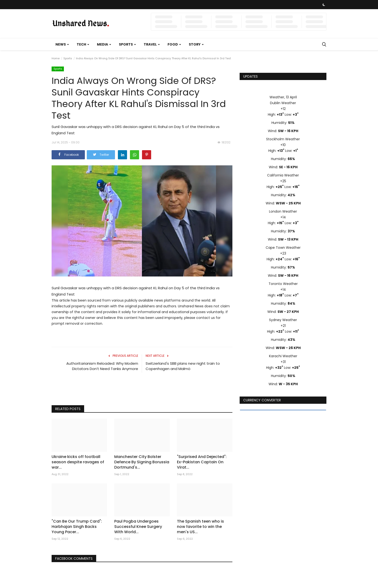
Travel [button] (152, 44)
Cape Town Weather (283, 247)
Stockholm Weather (283, 139)
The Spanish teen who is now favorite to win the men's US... (200, 527)
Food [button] (174, 44)
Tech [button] (83, 44)
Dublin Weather (283, 103)
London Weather (283, 211)
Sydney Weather (283, 319)
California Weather (283, 175)
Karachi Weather (283, 356)
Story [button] (196, 44)
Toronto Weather (283, 283)
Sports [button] (127, 44)
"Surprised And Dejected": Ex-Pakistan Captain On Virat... (202, 462)
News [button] (62, 44)
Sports (67, 58)
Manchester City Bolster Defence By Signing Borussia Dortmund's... (141, 462)
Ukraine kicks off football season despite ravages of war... (78, 462)
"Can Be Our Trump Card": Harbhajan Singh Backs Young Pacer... (77, 527)
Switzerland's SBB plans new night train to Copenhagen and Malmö (183, 366)
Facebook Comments (74, 558)
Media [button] (104, 44)
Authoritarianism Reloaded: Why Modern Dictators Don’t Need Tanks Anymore (102, 366)
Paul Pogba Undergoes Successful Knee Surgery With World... (138, 527)
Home (56, 58)
